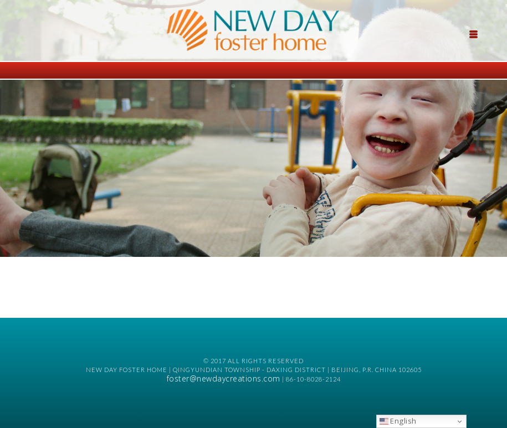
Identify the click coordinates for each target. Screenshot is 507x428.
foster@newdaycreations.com (223, 378)
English (398, 421)
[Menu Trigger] (473, 33)
